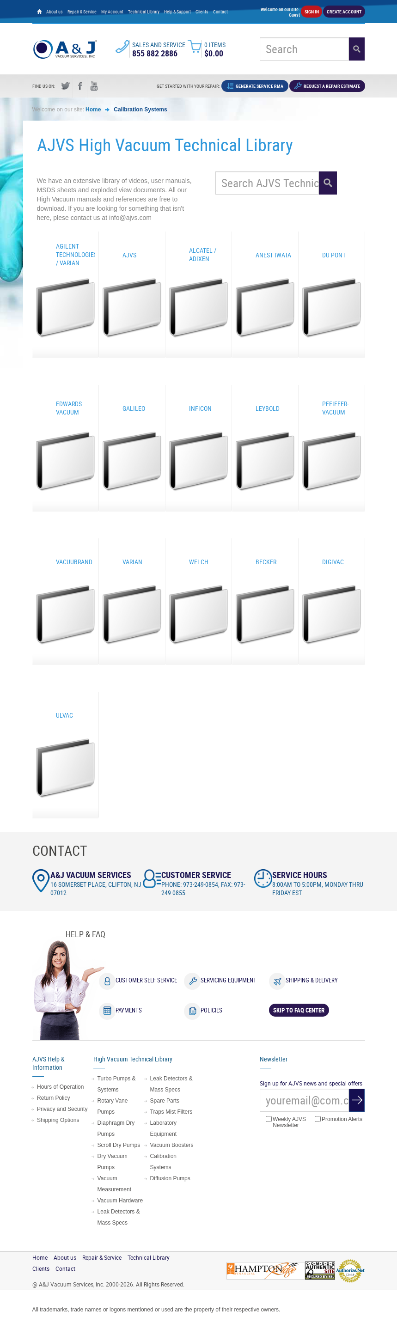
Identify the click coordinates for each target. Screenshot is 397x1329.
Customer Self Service (146, 980)
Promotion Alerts (338, 1119)
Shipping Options (58, 1120)
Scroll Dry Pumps (119, 1145)
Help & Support (177, 11)
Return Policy (53, 1098)
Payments (129, 1010)
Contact (220, 11)
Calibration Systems (140, 109)
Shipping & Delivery (312, 980)
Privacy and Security (62, 1109)
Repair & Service (82, 11)
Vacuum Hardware (120, 1200)
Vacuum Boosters (172, 1145)
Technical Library (143, 11)
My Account (112, 11)
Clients (201, 11)
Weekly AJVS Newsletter (286, 1122)
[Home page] (39, 11)
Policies (211, 1010)
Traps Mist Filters (171, 1112)
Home (93, 109)
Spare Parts (164, 1100)
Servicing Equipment (229, 980)
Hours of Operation (60, 1087)
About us (54, 11)
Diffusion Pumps (170, 1178)
